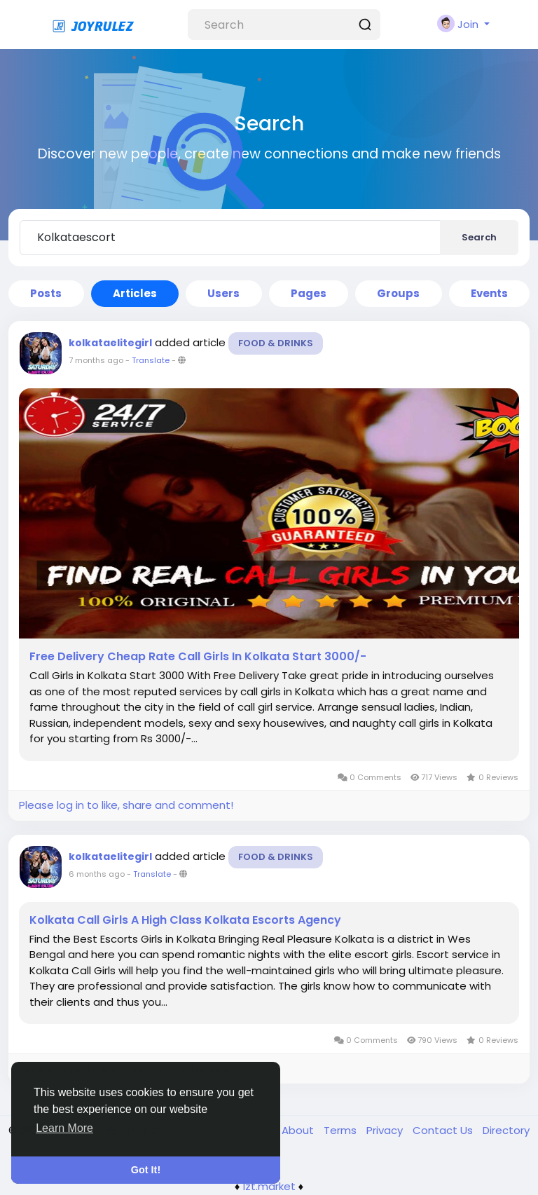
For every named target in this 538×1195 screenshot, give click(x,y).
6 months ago (97, 874)
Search (479, 237)
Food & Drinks (275, 343)
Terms (341, 1130)
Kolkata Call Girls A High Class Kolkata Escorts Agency (185, 920)
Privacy (386, 1130)
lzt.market (269, 1186)
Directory (506, 1130)
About (299, 1130)
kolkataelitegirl (110, 343)
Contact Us (444, 1130)
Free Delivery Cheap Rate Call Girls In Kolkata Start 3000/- (197, 656)
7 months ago (96, 360)
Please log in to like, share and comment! (126, 805)
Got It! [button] (145, 1169)
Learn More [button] (64, 1128)
